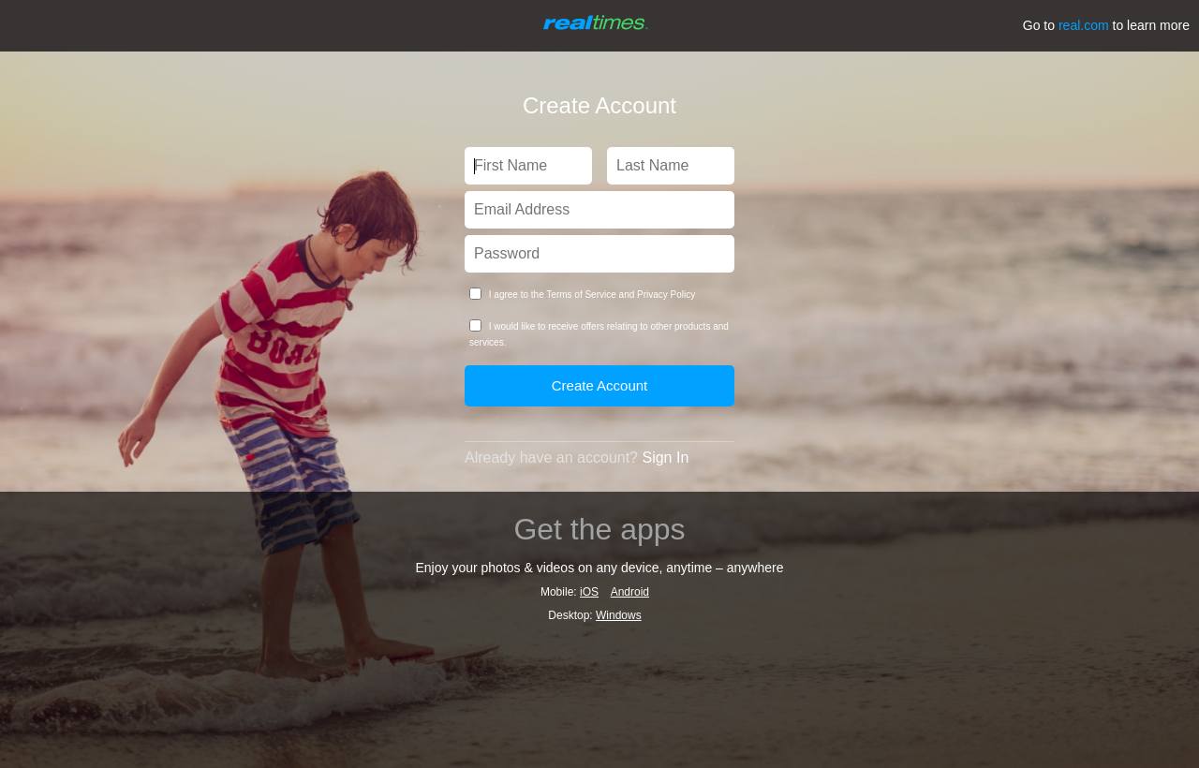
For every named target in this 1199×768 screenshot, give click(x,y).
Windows (619, 615)
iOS (589, 591)
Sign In (665, 457)
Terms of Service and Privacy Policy (620, 294)
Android (630, 591)
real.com (1083, 25)
